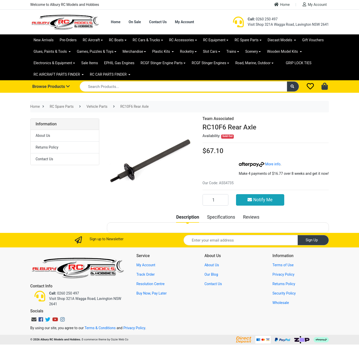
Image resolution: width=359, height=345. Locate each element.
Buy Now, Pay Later (151, 293)
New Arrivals (44, 40)
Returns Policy (47, 147)
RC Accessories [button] (181, 40)
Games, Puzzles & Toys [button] (95, 51)
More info (259, 164)
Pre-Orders (68, 40)
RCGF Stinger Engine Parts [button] (162, 63)
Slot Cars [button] (210, 51)
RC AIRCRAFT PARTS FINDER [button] (57, 74)
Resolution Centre (150, 284)
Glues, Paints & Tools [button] (51, 51)
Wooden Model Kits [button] (283, 51)
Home (282, 4)
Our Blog (211, 274)
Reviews (251, 217)
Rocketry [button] (187, 51)
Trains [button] (231, 51)
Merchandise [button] (132, 51)
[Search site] (293, 86)
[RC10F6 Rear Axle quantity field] (215, 199)
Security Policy (284, 293)
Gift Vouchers (313, 40)
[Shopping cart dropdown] (325, 86)
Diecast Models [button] (280, 40)
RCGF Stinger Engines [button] (209, 63)
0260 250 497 (263, 19)
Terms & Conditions (100, 328)
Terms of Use (283, 265)
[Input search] (183, 86)
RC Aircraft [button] (91, 40)
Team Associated (218, 118)
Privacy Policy (283, 274)
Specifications (221, 217)
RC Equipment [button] (214, 40)
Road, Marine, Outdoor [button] (252, 63)
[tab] (187, 217)
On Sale (135, 22)
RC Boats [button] (116, 40)
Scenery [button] (251, 51)
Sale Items (89, 63)
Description (187, 217)
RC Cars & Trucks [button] (146, 40)
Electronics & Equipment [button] (53, 63)
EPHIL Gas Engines (119, 63)
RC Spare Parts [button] (246, 40)
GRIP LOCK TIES (299, 63)
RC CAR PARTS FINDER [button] (108, 74)
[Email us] (33, 319)
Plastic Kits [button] (161, 51)
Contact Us (158, 22)
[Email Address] (240, 240)
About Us (43, 136)
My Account (315, 4)
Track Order (145, 274)
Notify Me (260, 199)
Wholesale (281, 303)
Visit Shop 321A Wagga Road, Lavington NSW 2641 (288, 24)
